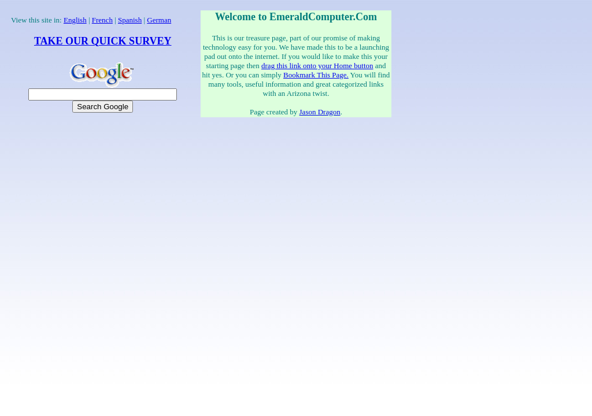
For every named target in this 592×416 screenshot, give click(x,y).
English (75, 20)
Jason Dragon (320, 111)
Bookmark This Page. (316, 74)
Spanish (130, 20)
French (102, 20)
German (159, 20)
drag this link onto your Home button (317, 65)
